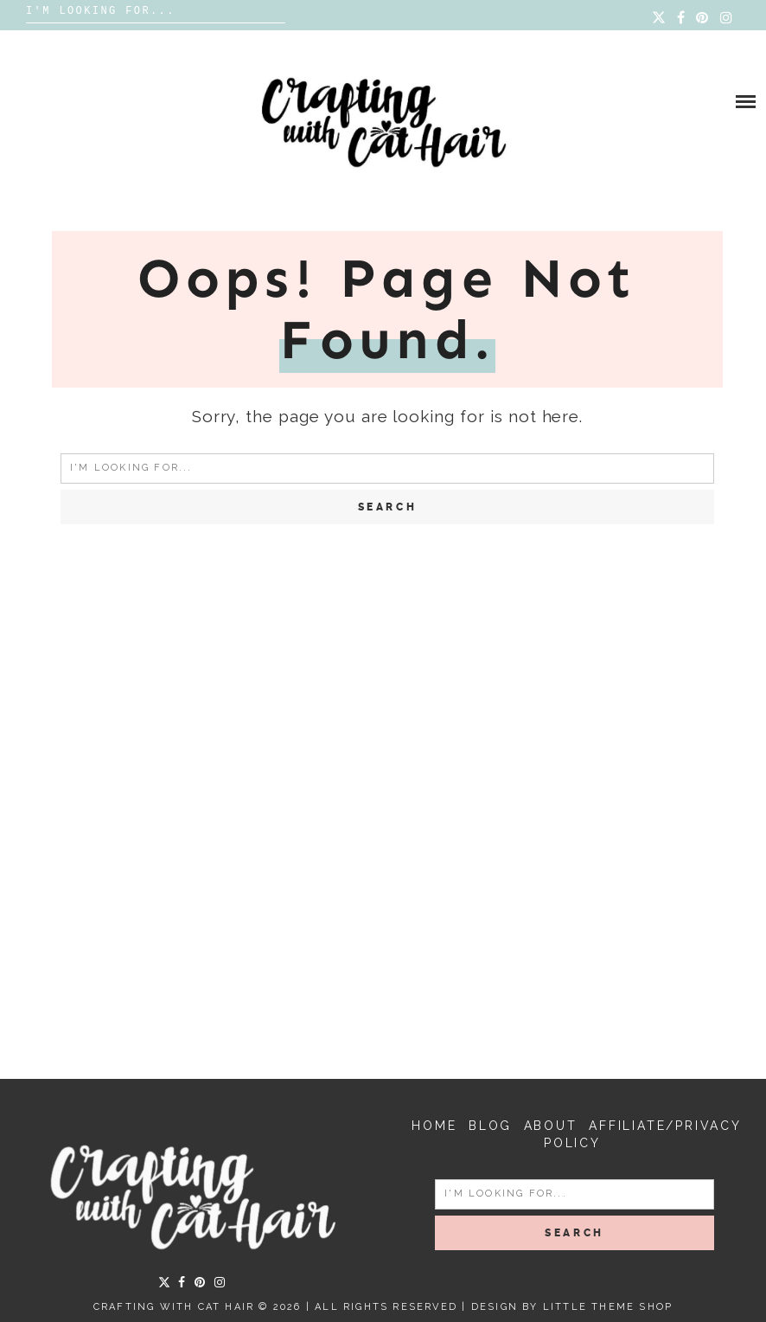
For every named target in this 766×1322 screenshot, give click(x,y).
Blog (490, 1126)
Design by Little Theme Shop (572, 1306)
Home (434, 1126)
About (551, 1126)
